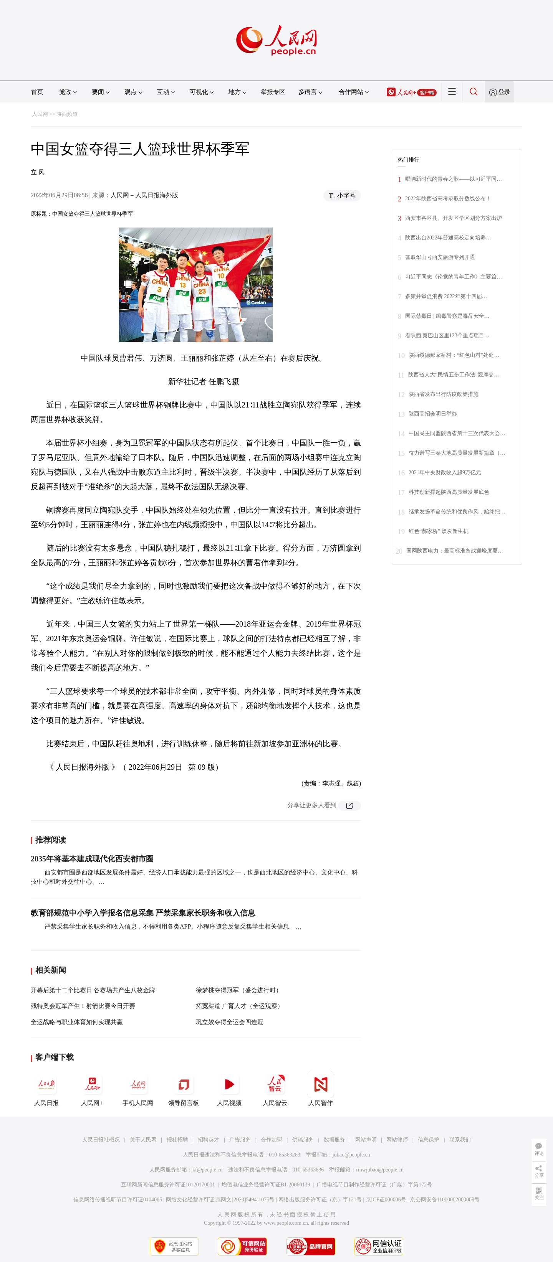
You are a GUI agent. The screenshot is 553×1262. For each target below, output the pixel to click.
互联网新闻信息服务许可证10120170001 (168, 1185)
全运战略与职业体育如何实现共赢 (77, 1022)
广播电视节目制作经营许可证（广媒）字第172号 (374, 1185)
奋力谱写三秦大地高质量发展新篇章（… (457, 453)
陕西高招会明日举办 (433, 414)
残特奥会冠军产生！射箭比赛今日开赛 (83, 1006)
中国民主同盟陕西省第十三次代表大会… (457, 433)
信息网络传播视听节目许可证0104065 (117, 1200)
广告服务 (240, 1140)
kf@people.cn (207, 1170)
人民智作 (320, 1088)
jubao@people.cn (351, 1155)
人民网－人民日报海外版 (144, 195)
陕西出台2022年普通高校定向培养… (448, 238)
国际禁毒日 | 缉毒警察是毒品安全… (447, 316)
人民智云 (275, 1088)
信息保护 (428, 1140)
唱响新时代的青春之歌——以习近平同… (453, 179)
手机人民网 (138, 1088)
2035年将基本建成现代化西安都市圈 (92, 859)
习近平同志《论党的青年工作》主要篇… (453, 277)
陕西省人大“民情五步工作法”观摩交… (453, 375)
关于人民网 (143, 1140)
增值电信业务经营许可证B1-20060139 (266, 1185)
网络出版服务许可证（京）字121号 (320, 1200)
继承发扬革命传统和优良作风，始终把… (457, 512)
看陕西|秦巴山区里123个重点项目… (447, 335)
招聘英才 (208, 1140)
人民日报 (46, 1088)
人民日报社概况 (101, 1140)
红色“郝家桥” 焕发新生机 (439, 531)
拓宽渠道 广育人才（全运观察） (239, 1006)
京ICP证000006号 (386, 1200)
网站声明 (366, 1140)
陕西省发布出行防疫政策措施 (443, 394)
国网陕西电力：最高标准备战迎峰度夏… (454, 551)
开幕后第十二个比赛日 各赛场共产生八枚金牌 (93, 990)
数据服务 (334, 1140)
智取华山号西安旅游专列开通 (440, 257)
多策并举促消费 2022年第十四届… (446, 296)
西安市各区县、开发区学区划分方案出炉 (453, 218)
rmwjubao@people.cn (380, 1170)
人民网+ (92, 1088)
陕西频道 (67, 114)
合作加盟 (271, 1140)
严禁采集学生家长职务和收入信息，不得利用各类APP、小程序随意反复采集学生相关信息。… (172, 926)
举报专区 (273, 92)
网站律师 (397, 1140)
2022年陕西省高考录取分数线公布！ (448, 198)
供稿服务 (303, 1140)
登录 (504, 92)
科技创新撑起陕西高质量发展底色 (449, 492)
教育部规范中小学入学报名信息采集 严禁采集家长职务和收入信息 (143, 913)
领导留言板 (183, 1088)
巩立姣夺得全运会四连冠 (229, 1022)
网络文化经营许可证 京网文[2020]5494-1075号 (220, 1200)
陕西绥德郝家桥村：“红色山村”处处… (454, 355)
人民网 (40, 114)
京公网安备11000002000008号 (445, 1200)
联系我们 (460, 1140)
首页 (37, 92)
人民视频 (229, 1088)
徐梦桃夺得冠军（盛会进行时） (239, 990)
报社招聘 (177, 1140)
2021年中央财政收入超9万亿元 (445, 472)
